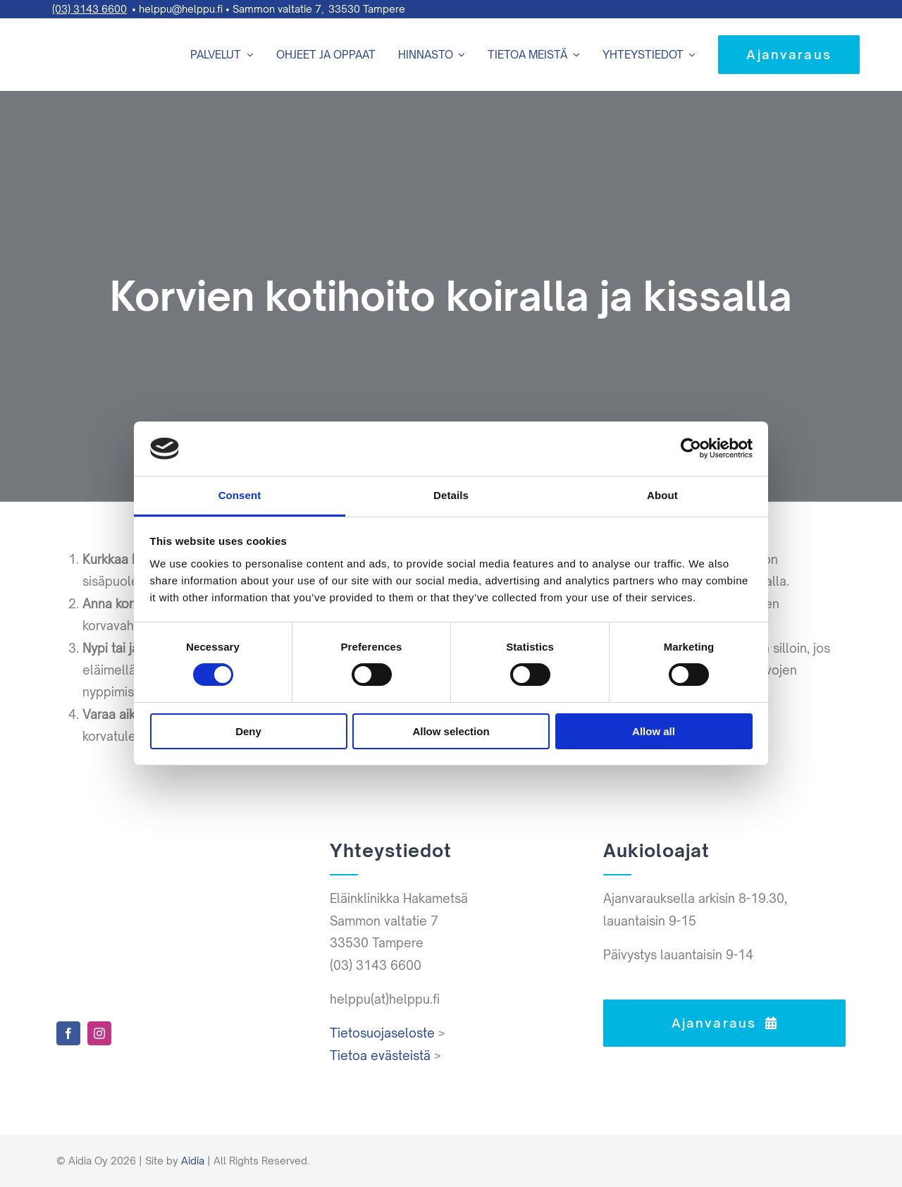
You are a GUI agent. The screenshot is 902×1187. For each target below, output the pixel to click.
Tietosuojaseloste (382, 1033)
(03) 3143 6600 (89, 9)
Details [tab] (451, 495)
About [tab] (662, 495)
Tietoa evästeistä (380, 1055)
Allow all (653, 731)
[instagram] (99, 1033)
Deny (248, 731)
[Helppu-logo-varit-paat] (84, 27)
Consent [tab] (239, 495)
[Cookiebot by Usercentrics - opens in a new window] (691, 448)
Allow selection (450, 731)
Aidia (192, 1161)
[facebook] (68, 1033)
